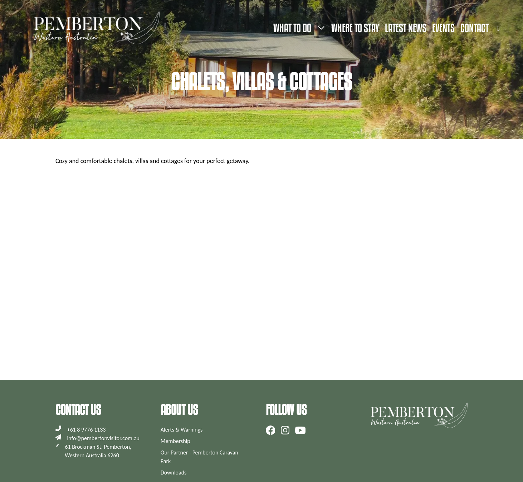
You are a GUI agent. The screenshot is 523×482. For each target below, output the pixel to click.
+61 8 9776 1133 (86, 429)
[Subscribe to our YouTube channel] (300, 430)
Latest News (405, 27)
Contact (474, 27)
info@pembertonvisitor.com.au (103, 438)
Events (443, 27)
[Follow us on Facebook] (270, 430)
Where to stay (355, 27)
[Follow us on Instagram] (285, 430)
